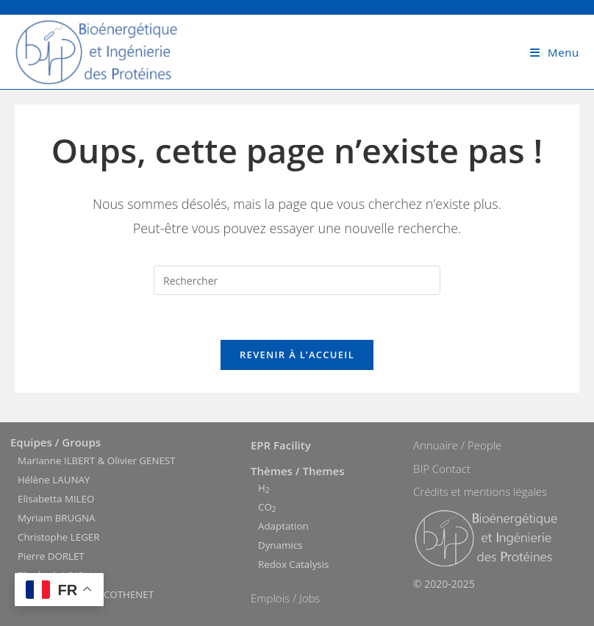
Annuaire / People (457, 445)
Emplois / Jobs (285, 598)
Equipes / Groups (55, 442)
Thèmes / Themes (297, 470)
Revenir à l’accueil (297, 354)
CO (267, 506)
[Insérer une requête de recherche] (297, 280)
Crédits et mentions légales (480, 491)
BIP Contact (441, 468)
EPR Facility (281, 445)
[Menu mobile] (554, 52)
